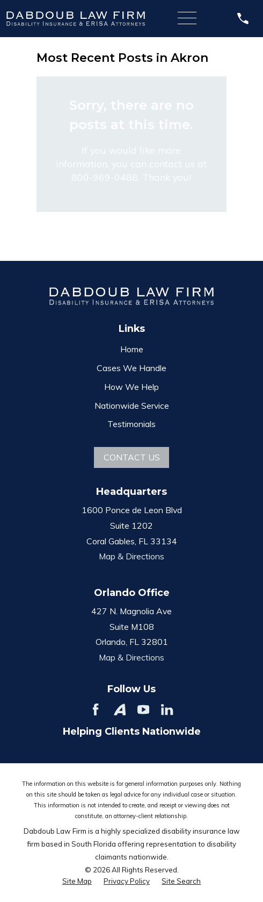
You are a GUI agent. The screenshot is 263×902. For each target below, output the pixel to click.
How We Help (131, 386)
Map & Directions (131, 556)
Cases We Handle (131, 368)
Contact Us (132, 457)
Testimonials (131, 423)
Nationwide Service (131, 405)
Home (131, 349)
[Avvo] (120, 709)
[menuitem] (77, 881)
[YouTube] (143, 709)
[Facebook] (95, 709)
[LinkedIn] (167, 709)
